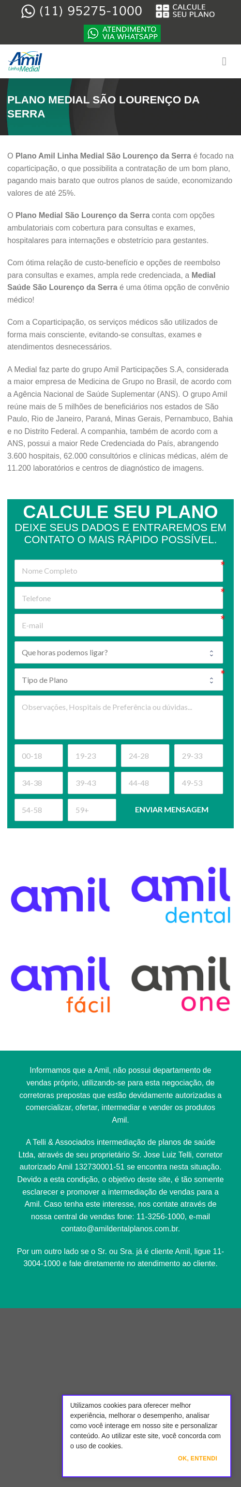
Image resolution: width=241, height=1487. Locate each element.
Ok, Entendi (197, 1458)
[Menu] (228, 61)
